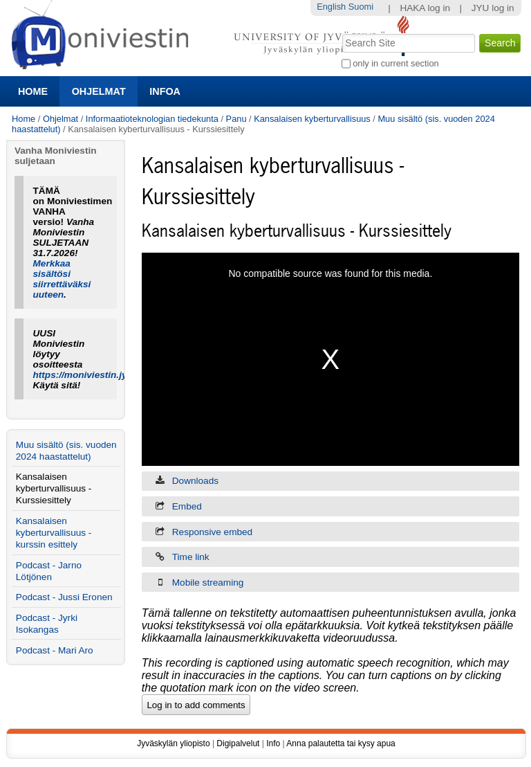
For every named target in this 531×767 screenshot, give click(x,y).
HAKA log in (425, 8)
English (331, 6)
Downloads (195, 481)
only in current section (395, 63)
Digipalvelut (237, 743)
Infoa (164, 91)
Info (273, 743)
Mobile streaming (208, 582)
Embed (187, 506)
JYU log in (493, 8)
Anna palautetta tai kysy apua (340, 743)
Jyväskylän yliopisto (173, 743)
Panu (236, 119)
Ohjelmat (99, 91)
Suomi (360, 6)
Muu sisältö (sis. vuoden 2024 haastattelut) (66, 451)
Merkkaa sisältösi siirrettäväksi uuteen (62, 279)
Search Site (340, 32)
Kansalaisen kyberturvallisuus (312, 119)
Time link (190, 557)
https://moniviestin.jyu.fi (87, 375)
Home (33, 91)
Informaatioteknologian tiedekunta (152, 119)
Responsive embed (212, 532)
